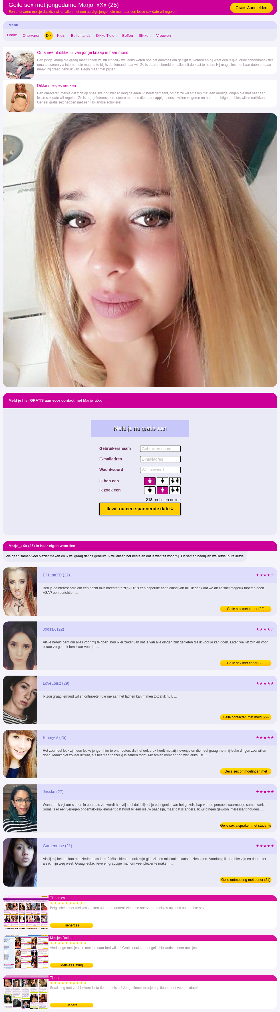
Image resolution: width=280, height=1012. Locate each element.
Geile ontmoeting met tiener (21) (245, 880)
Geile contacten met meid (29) (246, 717)
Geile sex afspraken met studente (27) (245, 826)
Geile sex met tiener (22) (245, 609)
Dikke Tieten (106, 35)
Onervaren (31, 35)
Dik (48, 35)
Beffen (127, 35)
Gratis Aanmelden (251, 7)
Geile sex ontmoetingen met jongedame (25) (245, 772)
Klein (61, 35)
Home (12, 35)
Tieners (71, 1005)
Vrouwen (163, 35)
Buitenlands (80, 35)
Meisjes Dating (72, 965)
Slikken (145, 35)
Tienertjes (71, 925)
